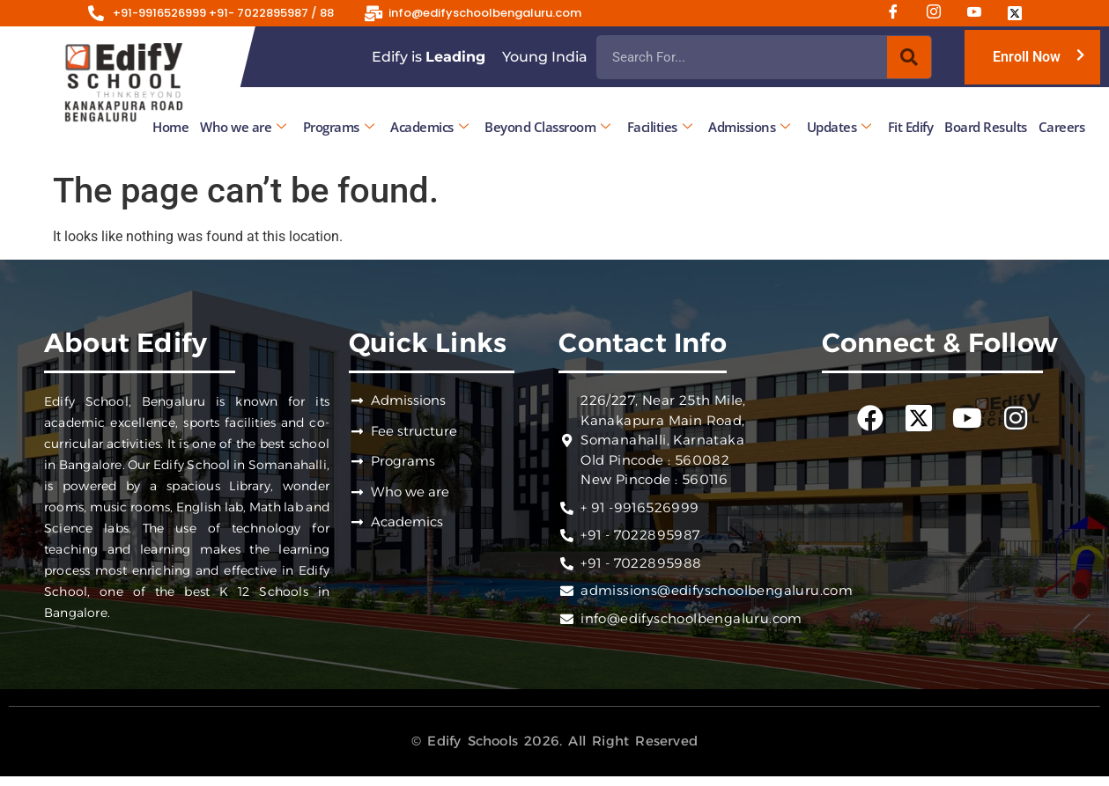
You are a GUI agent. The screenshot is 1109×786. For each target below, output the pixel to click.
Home (170, 127)
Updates (839, 127)
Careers (1062, 127)
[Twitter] (1021, 13)
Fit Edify (911, 127)
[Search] (909, 57)
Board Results (985, 127)
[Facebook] (899, 13)
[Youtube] (980, 13)
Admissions (749, 127)
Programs (338, 127)
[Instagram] (940, 13)
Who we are (243, 127)
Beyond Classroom (547, 127)
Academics (429, 127)
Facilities (659, 127)
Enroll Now (1027, 56)
